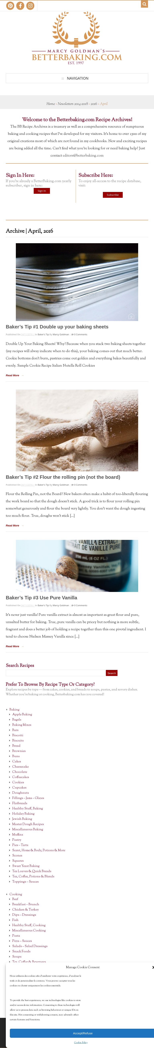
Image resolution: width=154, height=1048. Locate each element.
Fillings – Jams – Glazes (28, 798)
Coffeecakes (20, 777)
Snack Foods (21, 951)
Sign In (42, 191)
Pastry (16, 840)
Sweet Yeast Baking (26, 866)
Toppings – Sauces (25, 882)
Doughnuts (20, 793)
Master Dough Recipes (28, 824)
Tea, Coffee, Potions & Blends (33, 876)
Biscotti (17, 735)
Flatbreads (19, 803)
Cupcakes (19, 787)
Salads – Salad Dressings (30, 946)
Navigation (78, 78)
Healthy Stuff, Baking (27, 808)
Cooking (15, 894)
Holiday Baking (23, 814)
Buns (16, 756)
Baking (14, 710)
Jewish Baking (22, 819)
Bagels (16, 720)
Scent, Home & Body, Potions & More (38, 850)
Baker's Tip (43, 334)
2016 (94, 104)
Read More (12, 375)
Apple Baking (22, 714)
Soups (16, 957)
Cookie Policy (81, 1042)
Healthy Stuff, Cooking (29, 925)
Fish (15, 920)
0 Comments (80, 334)
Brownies (19, 751)
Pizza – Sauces (22, 941)
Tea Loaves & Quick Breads (31, 871)
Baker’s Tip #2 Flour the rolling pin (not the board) (63, 477)
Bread (16, 746)
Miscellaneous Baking (27, 829)
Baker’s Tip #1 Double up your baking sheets (57, 326)
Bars (15, 730)
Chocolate (19, 772)
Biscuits (18, 740)
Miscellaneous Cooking (29, 930)
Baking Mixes (21, 725)
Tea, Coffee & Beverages (29, 962)
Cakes (16, 761)
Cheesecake (20, 767)
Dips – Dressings (24, 915)
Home (51, 104)
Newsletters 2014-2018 (73, 104)
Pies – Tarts (20, 845)
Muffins (17, 835)
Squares (18, 861)
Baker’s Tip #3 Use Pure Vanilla (41, 597)
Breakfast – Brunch (25, 904)
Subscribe (113, 195)
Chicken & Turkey (25, 910)
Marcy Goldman (61, 334)
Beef (15, 899)
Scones (17, 855)
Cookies (18, 782)
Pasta (16, 936)
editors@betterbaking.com (83, 155)
